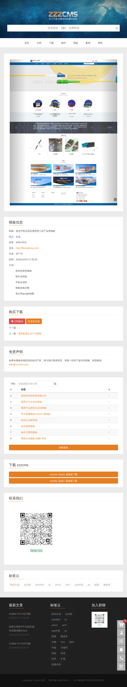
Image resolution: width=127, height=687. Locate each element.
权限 (96, 584)
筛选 (63, 653)
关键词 (64, 647)
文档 (39, 43)
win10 (58, 584)
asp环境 (79, 584)
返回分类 (34, 321)
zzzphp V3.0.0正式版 (20, 613)
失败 (54, 642)
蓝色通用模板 (28, 426)
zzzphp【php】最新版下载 (63, 480)
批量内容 (56, 664)
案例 (88, 43)
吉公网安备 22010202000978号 (89, 680)
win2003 (39, 584)
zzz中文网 (40, 680)
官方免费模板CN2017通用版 (35, 414)
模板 (75, 43)
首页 (26, 43)
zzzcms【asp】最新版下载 (63, 474)
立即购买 (17, 321)
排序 (54, 658)
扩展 (63, 658)
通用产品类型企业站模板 (33, 408)
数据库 (107, 584)
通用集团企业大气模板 (29, 333)
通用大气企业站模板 (31, 401)
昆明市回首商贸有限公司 (33, 395)
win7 (67, 584)
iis (49, 584)
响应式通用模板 (29, 432)
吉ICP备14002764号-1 (59, 680)
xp (89, 584)
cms (63, 642)
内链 (54, 647)
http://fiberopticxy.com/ (27, 248)
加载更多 (63, 447)
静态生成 (15, 584)
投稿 (54, 653)
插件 (63, 43)
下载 (51, 43)
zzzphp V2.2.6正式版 (20, 643)
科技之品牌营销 (29, 420)
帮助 (100, 43)
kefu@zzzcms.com (18, 364)
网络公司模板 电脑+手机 (33, 438)
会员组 (27, 584)
